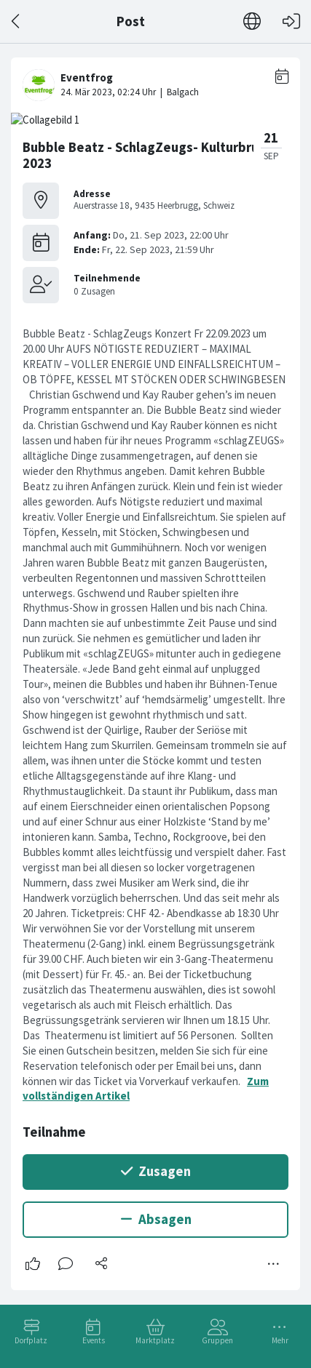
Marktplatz (155, 1340)
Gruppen (217, 1340)
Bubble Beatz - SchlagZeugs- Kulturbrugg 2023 (149, 155)
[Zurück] (16, 21)
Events (93, 1340)
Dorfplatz (31, 1340)
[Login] (291, 21)
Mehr (280, 1340)
